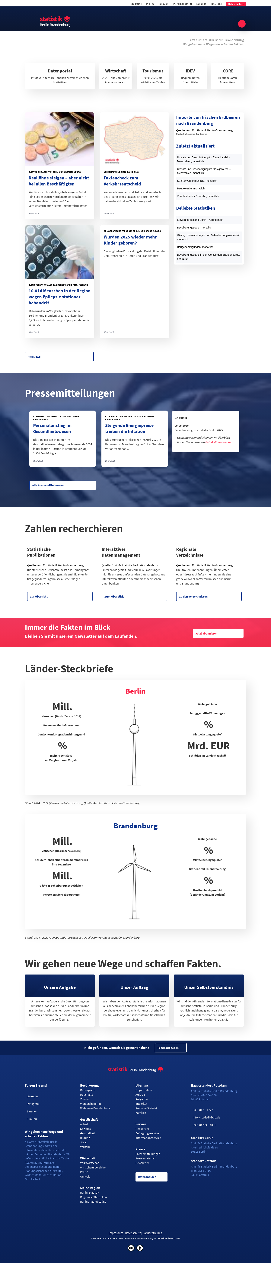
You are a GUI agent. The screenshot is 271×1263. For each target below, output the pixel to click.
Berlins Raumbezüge (93, 1201)
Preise (84, 1172)
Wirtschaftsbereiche (93, 1167)
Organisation (144, 1090)
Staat (83, 1142)
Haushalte (86, 1094)
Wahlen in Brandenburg (95, 1108)
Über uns (136, 4)
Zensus (84, 1099)
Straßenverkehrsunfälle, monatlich (197, 180)
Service (164, 4)
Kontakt (216, 4)
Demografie (87, 1090)
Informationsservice (148, 1138)
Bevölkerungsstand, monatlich (194, 227)
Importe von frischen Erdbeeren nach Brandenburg (208, 120)
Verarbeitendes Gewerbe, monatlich (198, 196)
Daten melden (236, 4)
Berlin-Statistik (89, 1192)
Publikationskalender (218, 442)
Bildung (85, 1138)
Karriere (201, 4)
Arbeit (84, 1124)
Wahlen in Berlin (90, 1103)
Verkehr (85, 1147)
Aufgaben (142, 1099)
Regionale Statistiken (93, 1197)
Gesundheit (87, 1133)
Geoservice (142, 1129)
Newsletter (142, 1163)
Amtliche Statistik (147, 1108)
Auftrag (140, 1094)
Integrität (141, 1103)
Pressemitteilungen (148, 1154)
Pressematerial (145, 1158)
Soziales (85, 1129)
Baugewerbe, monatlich (191, 188)
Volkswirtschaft (90, 1163)
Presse (150, 4)
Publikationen (182, 4)
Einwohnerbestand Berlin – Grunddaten (200, 219)
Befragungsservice (147, 1133)
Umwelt (85, 1176)
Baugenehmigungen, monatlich (195, 246)
